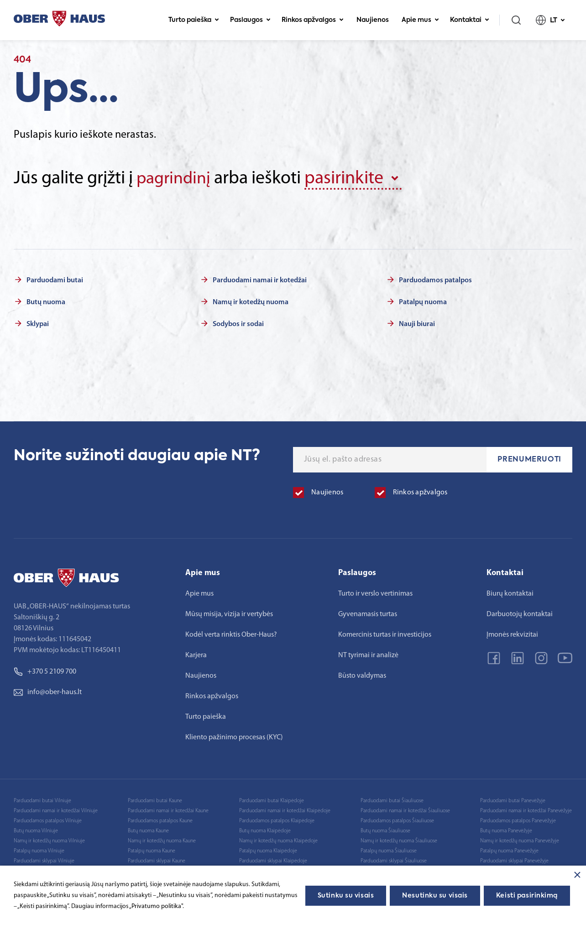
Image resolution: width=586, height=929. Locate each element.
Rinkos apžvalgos (313, 20)
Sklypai (37, 323)
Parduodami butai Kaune (155, 800)
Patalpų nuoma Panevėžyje (509, 850)
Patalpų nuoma (423, 301)
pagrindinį (175, 179)
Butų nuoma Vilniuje (36, 830)
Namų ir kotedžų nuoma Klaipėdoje (278, 840)
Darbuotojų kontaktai (520, 613)
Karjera (196, 654)
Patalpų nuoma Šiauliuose (389, 850)
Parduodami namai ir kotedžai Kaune (168, 810)
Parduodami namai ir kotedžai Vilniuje (56, 810)
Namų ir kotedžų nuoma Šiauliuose (399, 840)
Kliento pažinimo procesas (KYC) (234, 736)
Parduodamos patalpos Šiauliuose (397, 820)
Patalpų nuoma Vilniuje (39, 850)
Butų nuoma (45, 301)
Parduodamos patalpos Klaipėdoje (276, 820)
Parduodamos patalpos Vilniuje (48, 820)
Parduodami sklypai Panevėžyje (514, 860)
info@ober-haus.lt (48, 691)
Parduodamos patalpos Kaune (160, 820)
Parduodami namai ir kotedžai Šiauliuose (405, 810)
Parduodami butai (54, 279)
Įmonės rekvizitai (512, 634)
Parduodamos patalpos (435, 279)
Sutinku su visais (346, 896)
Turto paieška (193, 20)
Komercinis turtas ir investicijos (384, 634)
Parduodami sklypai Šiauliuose (394, 860)
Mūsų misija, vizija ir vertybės (229, 613)
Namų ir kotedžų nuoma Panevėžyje (519, 840)
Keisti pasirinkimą (527, 896)
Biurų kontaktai (510, 593)
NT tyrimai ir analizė (368, 654)
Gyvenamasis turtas (367, 613)
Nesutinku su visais (435, 896)
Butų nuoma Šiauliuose (385, 830)
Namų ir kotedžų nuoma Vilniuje (49, 840)
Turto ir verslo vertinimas (375, 593)
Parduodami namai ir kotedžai (260, 279)
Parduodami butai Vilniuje (42, 800)
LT (550, 20)
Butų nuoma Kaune (148, 830)
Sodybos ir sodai (238, 323)
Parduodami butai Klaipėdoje (271, 800)
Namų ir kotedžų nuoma (250, 301)
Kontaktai (469, 20)
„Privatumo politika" (156, 906)
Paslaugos (250, 20)
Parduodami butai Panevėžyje (512, 800)
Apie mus (420, 20)
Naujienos (372, 20)
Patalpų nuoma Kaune (151, 850)
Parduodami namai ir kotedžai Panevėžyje (526, 810)
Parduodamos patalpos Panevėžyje (518, 820)
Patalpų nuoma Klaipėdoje (268, 850)
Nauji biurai (417, 323)
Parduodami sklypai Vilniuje (44, 860)
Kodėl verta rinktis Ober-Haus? (231, 634)
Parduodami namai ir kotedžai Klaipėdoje (284, 810)
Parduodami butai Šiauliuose (392, 800)
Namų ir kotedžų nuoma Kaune (162, 840)
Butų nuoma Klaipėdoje (265, 830)
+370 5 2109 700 (45, 670)
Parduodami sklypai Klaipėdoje (273, 860)
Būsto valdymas (362, 675)
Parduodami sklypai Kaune (156, 860)
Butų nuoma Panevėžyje (506, 830)
